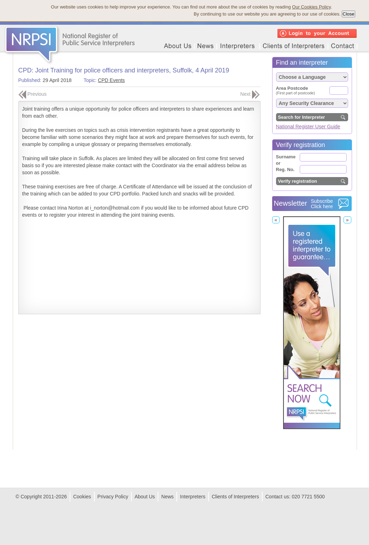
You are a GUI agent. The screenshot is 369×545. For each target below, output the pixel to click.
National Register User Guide (308, 126)
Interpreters (192, 496)
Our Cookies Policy (311, 7)
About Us (145, 496)
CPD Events (111, 80)
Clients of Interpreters (235, 496)
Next (250, 94)
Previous (32, 94)
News (167, 496)
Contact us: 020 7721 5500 (295, 496)
